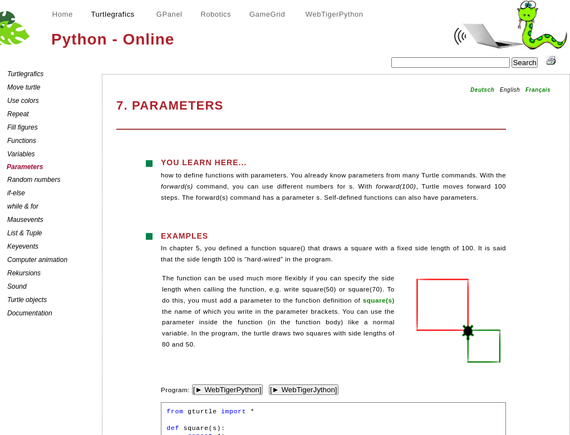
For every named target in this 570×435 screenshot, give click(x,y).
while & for (22, 206)
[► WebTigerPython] (227, 389)
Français (538, 90)
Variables (21, 154)
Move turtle (23, 87)
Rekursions (24, 273)
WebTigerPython (334, 14)
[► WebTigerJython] (303, 389)
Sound (17, 286)
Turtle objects (27, 300)
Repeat (18, 114)
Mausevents (25, 220)
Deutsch (482, 90)
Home (62, 14)
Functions (21, 141)
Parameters (25, 167)
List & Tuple (24, 233)
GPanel (169, 14)
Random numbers (33, 180)
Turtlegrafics (25, 74)
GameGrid (267, 14)
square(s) (379, 300)
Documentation (29, 313)
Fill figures (22, 127)
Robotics (215, 14)
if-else (16, 193)
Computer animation (37, 260)
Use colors (23, 101)
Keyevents (22, 246)
